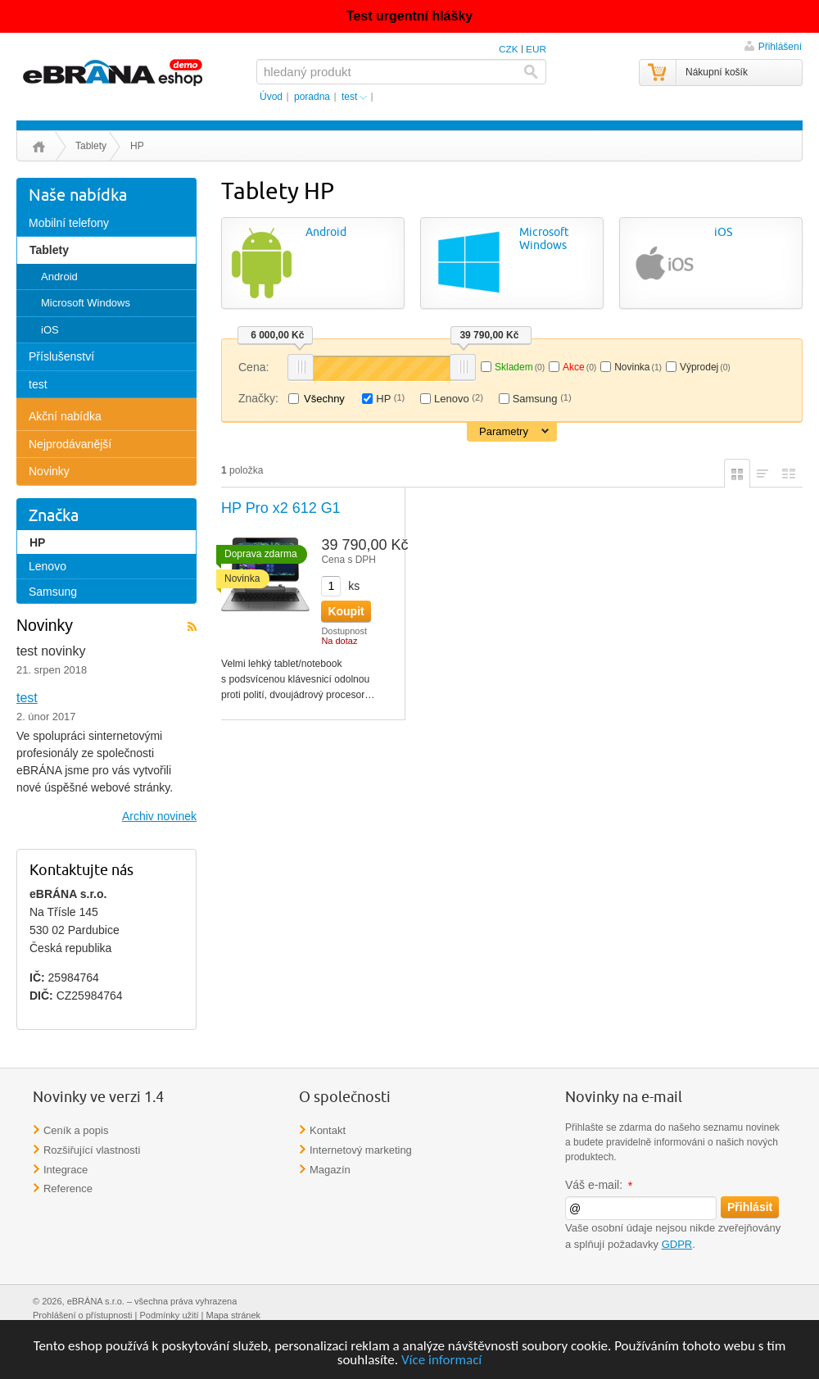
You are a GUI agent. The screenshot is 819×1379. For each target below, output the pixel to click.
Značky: (258, 398)
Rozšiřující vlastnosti (91, 1150)
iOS (723, 232)
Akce (579, 367)
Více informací (441, 1360)
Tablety (90, 146)
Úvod (39, 146)
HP (390, 398)
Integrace (65, 1170)
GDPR (677, 1244)
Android (325, 232)
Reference (68, 1188)
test (27, 698)
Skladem (520, 367)
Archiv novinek (159, 816)
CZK (508, 49)
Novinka (638, 367)
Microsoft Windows (544, 238)
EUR (536, 49)
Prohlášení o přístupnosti (83, 1315)
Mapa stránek (233, 1315)
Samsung (542, 398)
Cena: (253, 367)
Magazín (330, 1170)
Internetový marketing (361, 1150)
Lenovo (458, 398)
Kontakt (328, 1130)
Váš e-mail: (600, 1185)
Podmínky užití (168, 1315)
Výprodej (705, 367)
